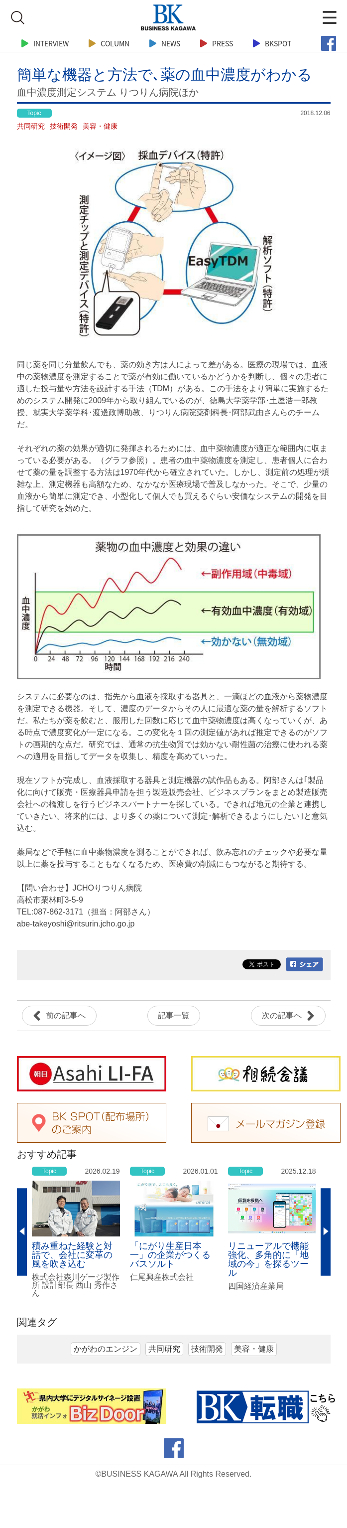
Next (326, 1231)
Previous (22, 1231)
